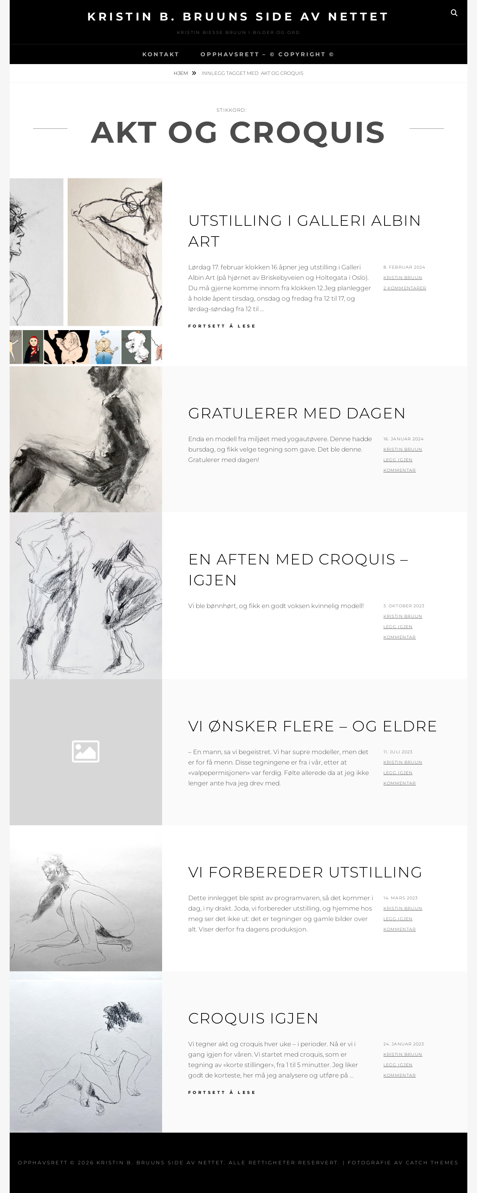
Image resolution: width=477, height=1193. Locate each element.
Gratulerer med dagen (297, 413)
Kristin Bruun (402, 277)
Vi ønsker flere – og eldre (313, 726)
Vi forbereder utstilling (305, 872)
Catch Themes (432, 1162)
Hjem (181, 73)
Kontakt (161, 54)
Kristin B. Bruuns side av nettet (238, 16)
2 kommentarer (404, 288)
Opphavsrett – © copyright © (267, 54)
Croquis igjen (253, 1018)
